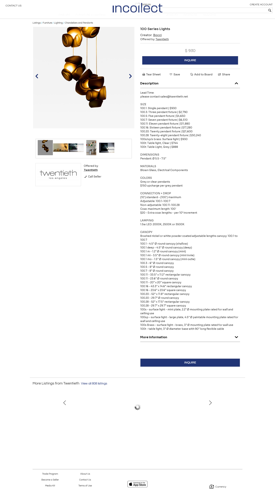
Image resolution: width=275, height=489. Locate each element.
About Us (85, 474)
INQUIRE (190, 65)
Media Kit (50, 486)
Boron (136, 435)
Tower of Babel (97, 435)
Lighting (58, 28)
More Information (190, 341)
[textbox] (245, 10)
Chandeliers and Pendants (79, 28)
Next (239, 416)
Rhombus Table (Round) (175, 435)
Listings (37, 28)
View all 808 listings (94, 388)
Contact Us (14, 6)
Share (224, 79)
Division (213, 435)
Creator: (151, 40)
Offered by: (154, 44)
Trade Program (50, 474)
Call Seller (92, 181)
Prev (35, 416)
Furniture (47, 28)
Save (174, 79)
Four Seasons (59, 435)
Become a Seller (50, 480)
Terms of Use (85, 486)
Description (190, 87)
